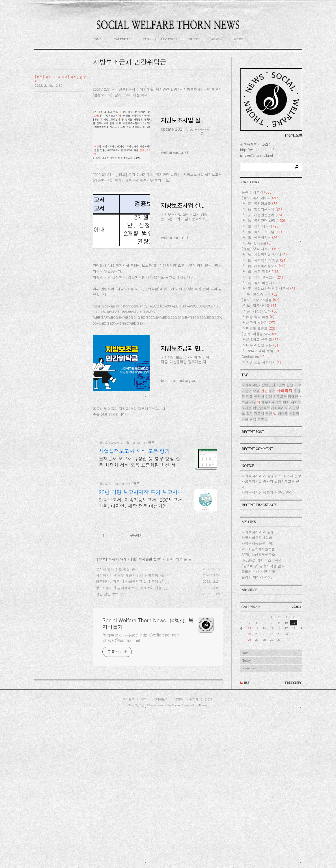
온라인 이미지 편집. (257, 633)
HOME (97, 39)
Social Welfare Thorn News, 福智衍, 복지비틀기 (147, 782)
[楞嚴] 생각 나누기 (261, 305)
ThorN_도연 (136, 859)
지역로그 (128, 854)
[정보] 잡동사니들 (259, 362)
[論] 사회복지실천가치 (266, 311)
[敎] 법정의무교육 (264, 265)
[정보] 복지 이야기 (111, 717)
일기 (249, 470)
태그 (144, 854)
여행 (268, 453)
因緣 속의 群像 (260, 373)
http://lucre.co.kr (114, 642)
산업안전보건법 (273, 441)
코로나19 (249, 458)
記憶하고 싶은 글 (263, 396)
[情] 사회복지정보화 (265, 322)
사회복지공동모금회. (257, 599)
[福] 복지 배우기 (263, 282)
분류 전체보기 (257, 248)
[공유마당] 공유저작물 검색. (264, 622)
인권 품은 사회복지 (263, 418)
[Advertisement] (158, 120)
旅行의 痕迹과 (260, 379)
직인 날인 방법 (107, 752)
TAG (146, 39)
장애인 (293, 453)
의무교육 (280, 453)
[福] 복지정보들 (262, 260)
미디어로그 (160, 854)
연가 (286, 458)
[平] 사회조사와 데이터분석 (271, 345)
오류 (256, 447)
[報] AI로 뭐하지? (262, 328)
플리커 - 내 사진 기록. (259, 628)
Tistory (203, 859)
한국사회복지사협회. (257, 594)
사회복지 (284, 447)
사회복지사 (279, 464)
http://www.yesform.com (122, 601)
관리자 (193, 854)
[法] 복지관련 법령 (145, 717)
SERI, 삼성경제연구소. (259, 611)
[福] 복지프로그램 (264, 288)
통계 (272, 447)
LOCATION (169, 39)
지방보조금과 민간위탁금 (129, 62)
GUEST (194, 39)
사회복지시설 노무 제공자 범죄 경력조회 (127, 733)
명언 (268, 470)
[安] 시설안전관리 (264, 271)
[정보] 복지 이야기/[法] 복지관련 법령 (61, 79)
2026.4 (296, 663)
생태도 (283, 470)
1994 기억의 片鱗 (262, 407)
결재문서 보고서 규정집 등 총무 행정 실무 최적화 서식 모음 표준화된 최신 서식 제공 (139, 620)
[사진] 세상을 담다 (260, 367)
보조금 (262, 475)
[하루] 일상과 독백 (260, 350)
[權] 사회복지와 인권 (266, 316)
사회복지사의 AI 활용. (258, 588)
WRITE (239, 39)
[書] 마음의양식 (262, 294)
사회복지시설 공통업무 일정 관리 (267, 548)
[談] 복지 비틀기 (263, 339)
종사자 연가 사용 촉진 (113, 727)
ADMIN (216, 39)
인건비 (259, 453)
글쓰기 (209, 854)
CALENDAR (122, 39)
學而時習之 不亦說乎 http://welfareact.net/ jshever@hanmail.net (140, 796)
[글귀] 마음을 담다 (260, 390)
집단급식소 (261, 464)
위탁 (252, 475)
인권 (264, 447)
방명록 (178, 854)
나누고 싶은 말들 (263, 401)
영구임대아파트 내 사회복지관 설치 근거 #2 (129, 740)
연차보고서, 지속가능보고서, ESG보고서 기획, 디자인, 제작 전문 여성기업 (140, 661)
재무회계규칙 (271, 458)
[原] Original (259, 299)
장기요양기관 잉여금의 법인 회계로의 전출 (128, 746)
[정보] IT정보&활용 (260, 356)
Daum (176, 859)
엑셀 (249, 453)
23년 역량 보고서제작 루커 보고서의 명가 (141, 651)
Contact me (254, 413)
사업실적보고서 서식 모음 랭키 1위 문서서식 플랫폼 (139, 609)
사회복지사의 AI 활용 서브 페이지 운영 (271, 532)
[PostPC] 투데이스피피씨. (262, 616)
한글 (290, 441)
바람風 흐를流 (260, 384)
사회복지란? (251, 441)
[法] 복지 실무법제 (264, 333)
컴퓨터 (259, 470)
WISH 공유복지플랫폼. (259, 605)
